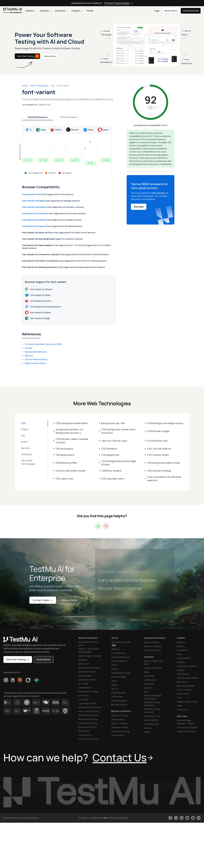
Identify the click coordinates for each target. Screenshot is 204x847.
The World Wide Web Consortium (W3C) (43, 344)
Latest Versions (151, 720)
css (53, 85)
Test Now (138, 206)
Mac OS (114, 688)
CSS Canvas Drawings (159, 470)
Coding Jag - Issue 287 (187, 727)
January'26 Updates (186, 731)
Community (149, 676)
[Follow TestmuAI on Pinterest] (199, 818)
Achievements (183, 658)
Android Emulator (119, 700)
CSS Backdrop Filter (66, 462)
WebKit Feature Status (35, 363)
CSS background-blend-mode (163, 462)
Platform (31, 10)
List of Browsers (118, 653)
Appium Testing (151, 642)
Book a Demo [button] (171, 10)
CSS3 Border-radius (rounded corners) (72, 440)
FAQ (146, 691)
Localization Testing (87, 723)
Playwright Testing (120, 727)
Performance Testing (88, 691)
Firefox (114, 665)
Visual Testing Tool (87, 727)
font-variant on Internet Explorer (43, 306)
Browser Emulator (119, 704)
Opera (114, 680)
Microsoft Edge (118, 676)
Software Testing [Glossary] (152, 704)
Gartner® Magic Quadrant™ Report (186, 722)
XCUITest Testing (152, 650)
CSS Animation (109, 448)
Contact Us (182, 709)
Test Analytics (85, 735)
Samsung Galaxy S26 (120, 643)
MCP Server (83, 663)
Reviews (181, 662)
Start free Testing (28, 56)
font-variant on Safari (33, 219)
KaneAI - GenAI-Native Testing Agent (88, 650)
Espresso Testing (152, 646)
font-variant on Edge (32, 200)
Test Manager (85, 675)
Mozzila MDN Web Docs (36, 351)
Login (156, 10)
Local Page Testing (87, 703)
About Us (181, 642)
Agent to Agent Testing (89, 656)
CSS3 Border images (158, 431)
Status (147, 732)
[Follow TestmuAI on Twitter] (176, 818)
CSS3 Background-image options (165, 423)
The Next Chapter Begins (118, 3)
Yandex (114, 684)
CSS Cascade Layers (112, 478)
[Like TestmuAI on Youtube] (187, 818)
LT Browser (83, 695)
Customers (182, 650)
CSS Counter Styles (158, 454)
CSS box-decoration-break (71, 470)
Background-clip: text (113, 423)
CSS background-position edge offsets (118, 463)
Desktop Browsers (38, 117)
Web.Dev (29, 355)
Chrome (115, 669)
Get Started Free (191, 10)
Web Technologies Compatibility (153, 697)
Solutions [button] (45, 10)
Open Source (183, 674)
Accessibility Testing (88, 715)
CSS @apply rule (110, 454)
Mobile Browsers (68, 117)
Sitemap (148, 728)
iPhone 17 (115, 649)
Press (179, 654)
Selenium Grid (117, 719)
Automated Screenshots (90, 707)
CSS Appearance (65, 454)
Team (179, 705)
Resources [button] (61, 10)
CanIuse (28, 348)
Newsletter (149, 684)
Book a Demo (50, 56)
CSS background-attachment (72, 423)
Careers (180, 646)
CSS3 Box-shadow (111, 470)
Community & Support (187, 666)
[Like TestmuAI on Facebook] (170, 818)
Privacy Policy (183, 693)
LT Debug (82, 699)
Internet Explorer (119, 661)
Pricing (90, 10)
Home (25, 85)
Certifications (150, 680)
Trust (179, 697)
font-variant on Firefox (33, 207)
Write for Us (182, 682)
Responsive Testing (87, 719)
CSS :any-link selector (159, 448)
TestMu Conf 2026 (153, 668)
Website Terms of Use (187, 701)
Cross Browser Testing (89, 667)
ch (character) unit (157, 440)
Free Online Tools (152, 716)
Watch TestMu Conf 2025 (153, 662)
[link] (12, 11)
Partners (181, 670)
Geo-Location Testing (88, 711)
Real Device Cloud (86, 671)
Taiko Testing (117, 735)
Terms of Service (185, 689)
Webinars (148, 687)
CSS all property (64, 448)
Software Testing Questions (152, 710)
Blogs (146, 672)
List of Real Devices (120, 657)
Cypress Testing (119, 723)
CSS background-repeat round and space (118, 431)
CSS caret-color (65, 478)
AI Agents (77, 10)
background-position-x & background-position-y (69, 431)
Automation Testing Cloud (87, 643)
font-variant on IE (31, 194)
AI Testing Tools (151, 724)
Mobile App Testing (87, 679)
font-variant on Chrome (34, 213)
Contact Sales (42, 600)
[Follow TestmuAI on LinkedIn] (182, 818)
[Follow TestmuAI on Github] (193, 818)
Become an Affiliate (186, 685)
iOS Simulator (117, 696)
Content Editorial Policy (188, 678)
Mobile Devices (118, 692)
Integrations (84, 731)
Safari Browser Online (121, 672)
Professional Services (88, 739)
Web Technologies (39, 85)
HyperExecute (85, 687)
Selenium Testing (119, 715)
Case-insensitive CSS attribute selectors (164, 478)
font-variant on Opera (33, 226)
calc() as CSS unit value (114, 440)
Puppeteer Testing (120, 731)
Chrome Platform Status (36, 359)
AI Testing (83, 683)
